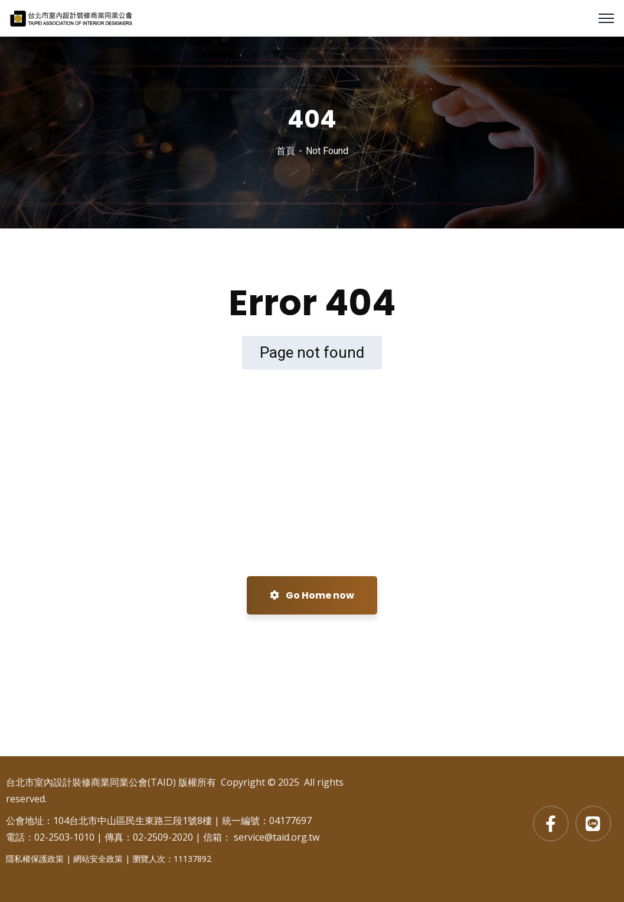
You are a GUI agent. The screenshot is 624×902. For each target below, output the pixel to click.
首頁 (285, 150)
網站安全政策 (98, 858)
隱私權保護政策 (35, 858)
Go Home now (312, 595)
